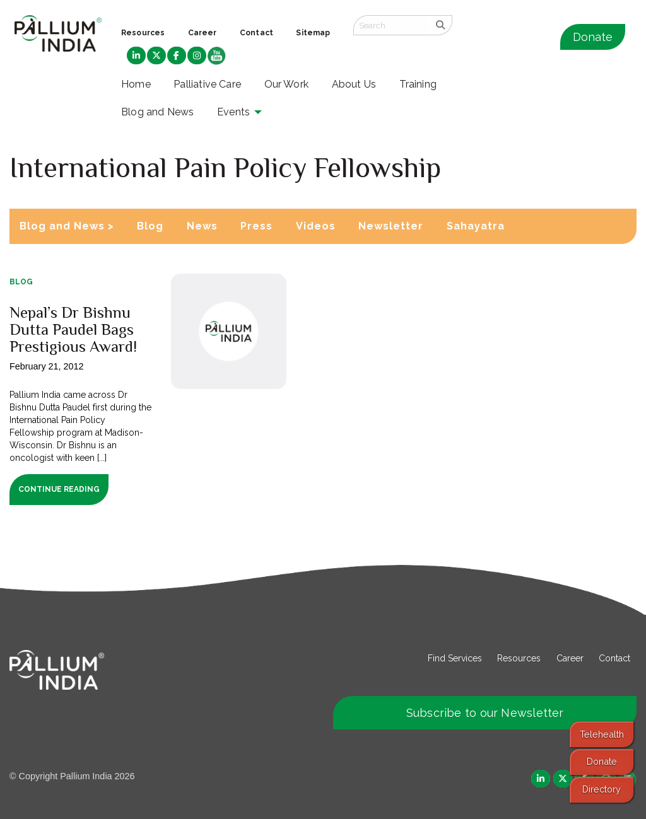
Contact (614, 658)
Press (256, 226)
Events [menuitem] (233, 112)
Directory (601, 789)
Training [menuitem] (418, 84)
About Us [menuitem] (354, 84)
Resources (519, 658)
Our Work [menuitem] (286, 84)
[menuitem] (136, 56)
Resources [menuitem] (143, 32)
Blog (150, 226)
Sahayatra (476, 226)
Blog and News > (67, 226)
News (202, 226)
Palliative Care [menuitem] (207, 84)
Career (570, 658)
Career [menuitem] (202, 32)
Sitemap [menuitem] (313, 32)
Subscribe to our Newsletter (485, 712)
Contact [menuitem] (256, 32)
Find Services (455, 658)
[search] (440, 25)
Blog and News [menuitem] (157, 112)
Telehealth (602, 734)
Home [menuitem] (136, 84)
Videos (316, 226)
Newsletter (390, 226)
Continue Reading (59, 489)
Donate (593, 37)
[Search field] (391, 25)
